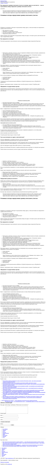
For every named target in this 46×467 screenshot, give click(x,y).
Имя (1, 416)
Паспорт (4, 437)
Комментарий (3, 414)
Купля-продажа (6, 434)
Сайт (1, 420)
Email (1, 418)
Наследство (5, 436)
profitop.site (9, 465)
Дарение (4, 431)
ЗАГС (4, 432)
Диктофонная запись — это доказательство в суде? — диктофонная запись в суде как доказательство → (25, 401)
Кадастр (4, 433)
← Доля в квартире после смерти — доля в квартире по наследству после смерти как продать (18, 400)
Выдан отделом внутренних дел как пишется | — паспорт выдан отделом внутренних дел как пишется (23, 446)
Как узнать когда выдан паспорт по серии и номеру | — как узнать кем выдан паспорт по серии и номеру (23, 443)
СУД (4, 438)
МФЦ (4, 435)
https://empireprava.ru (10, 459)
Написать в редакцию (4, 463)
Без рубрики (5, 430)
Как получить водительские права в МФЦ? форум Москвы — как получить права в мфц (20, 447)
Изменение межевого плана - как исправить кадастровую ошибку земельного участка (19, 382)
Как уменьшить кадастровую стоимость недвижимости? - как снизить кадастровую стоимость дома (22, 396)
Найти (12, 426)
